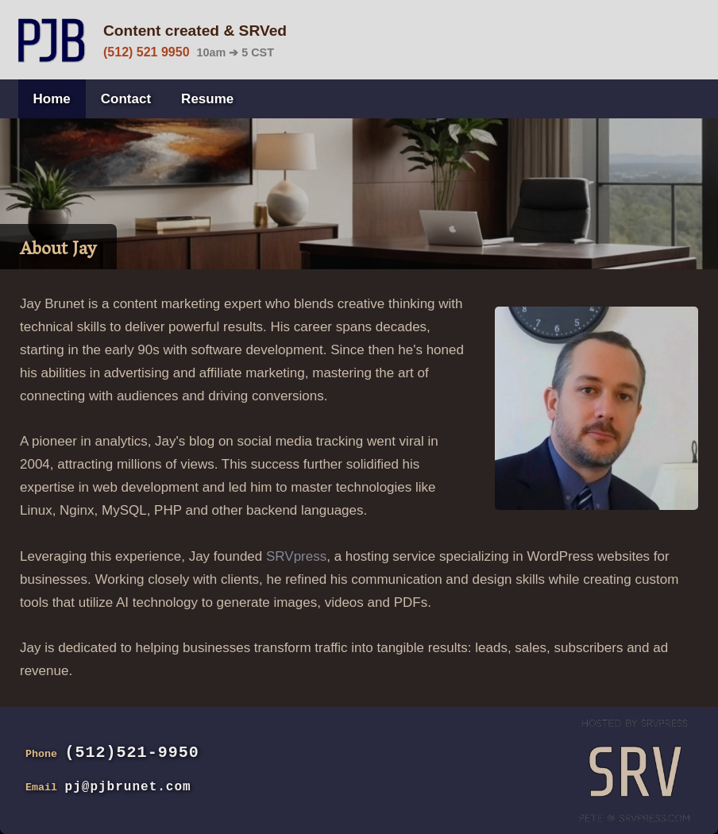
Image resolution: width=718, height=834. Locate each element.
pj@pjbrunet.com (128, 787)
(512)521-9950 (132, 752)
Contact (126, 98)
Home (52, 98)
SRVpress (296, 556)
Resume (207, 98)
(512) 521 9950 (146, 52)
